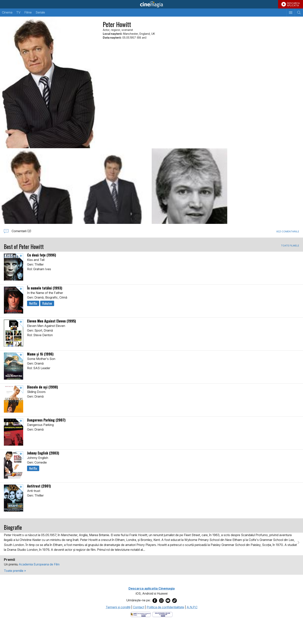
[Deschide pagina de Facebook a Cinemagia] (154, 600)
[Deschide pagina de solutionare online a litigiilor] (162, 614)
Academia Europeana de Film (39, 564)
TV (18, 12)
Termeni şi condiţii (118, 607)
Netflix (33, 303)
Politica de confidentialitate (165, 607)
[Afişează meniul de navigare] (290, 12)
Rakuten (47, 303)
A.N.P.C (192, 607)
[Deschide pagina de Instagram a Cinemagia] (161, 600)
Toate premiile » (15, 571)
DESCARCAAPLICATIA (293, 4)
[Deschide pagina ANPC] (140, 614)
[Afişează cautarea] (299, 12)
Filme (28, 12)
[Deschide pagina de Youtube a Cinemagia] (168, 600)
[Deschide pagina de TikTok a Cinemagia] (174, 600)
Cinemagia (151, 4)
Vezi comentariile (287, 231)
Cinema (7, 12)
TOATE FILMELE (290, 245)
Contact (138, 607)
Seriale (40, 12)
